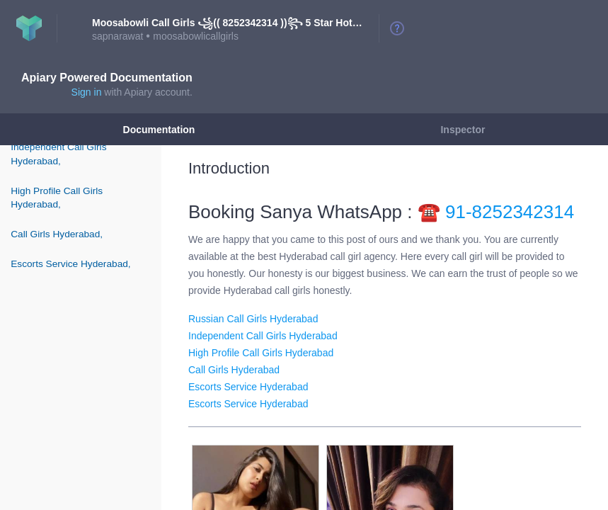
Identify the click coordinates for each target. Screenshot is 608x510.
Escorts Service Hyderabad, (70, 264)
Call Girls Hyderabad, (57, 234)
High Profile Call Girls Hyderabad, (57, 198)
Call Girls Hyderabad (234, 369)
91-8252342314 (509, 211)
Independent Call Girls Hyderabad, (58, 154)
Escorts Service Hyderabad (248, 386)
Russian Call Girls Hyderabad (253, 318)
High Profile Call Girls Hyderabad (260, 352)
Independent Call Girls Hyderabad (263, 335)
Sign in (86, 92)
